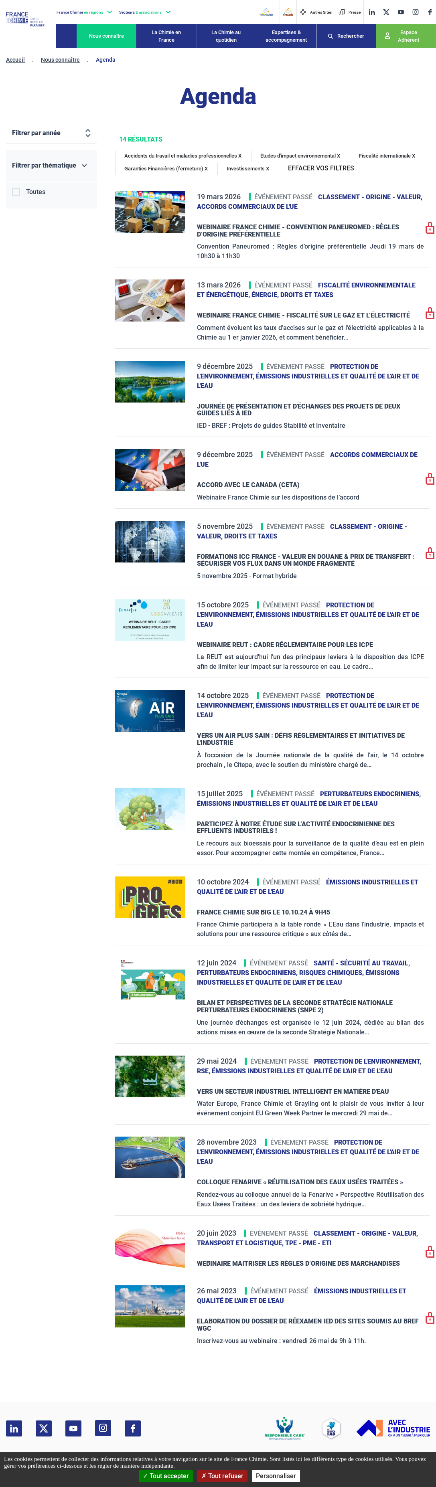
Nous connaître (106, 36)
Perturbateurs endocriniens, (370, 794)
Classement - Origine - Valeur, (370, 197)
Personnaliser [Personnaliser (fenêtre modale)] (276, 1476)
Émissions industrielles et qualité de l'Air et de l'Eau (287, 803)
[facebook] (430, 12)
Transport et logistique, (241, 1243)
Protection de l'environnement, (367, 1061)
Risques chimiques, (332, 973)
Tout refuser (222, 1476)
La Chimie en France (166, 36)
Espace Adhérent (408, 36)
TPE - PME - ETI (308, 1243)
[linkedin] (372, 12)
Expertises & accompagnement (286, 36)
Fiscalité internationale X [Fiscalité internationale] (387, 156)
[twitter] (386, 12)
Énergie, (265, 295)
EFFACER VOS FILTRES (321, 168)
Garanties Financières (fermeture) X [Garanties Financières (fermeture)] (166, 169)
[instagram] (415, 12)
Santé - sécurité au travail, (362, 963)
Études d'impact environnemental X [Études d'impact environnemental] (300, 156)
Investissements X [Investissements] (248, 169)
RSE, (204, 1071)
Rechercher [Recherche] (350, 36)
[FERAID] (288, 12)
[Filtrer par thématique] (51, 166)
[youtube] (401, 12)
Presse (350, 12)
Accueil (15, 60)
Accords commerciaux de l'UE (247, 206)
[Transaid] (266, 12)
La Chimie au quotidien (226, 36)
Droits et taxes (306, 295)
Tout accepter (166, 1476)
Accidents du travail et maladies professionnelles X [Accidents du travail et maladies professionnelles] (182, 156)
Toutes (35, 192)
